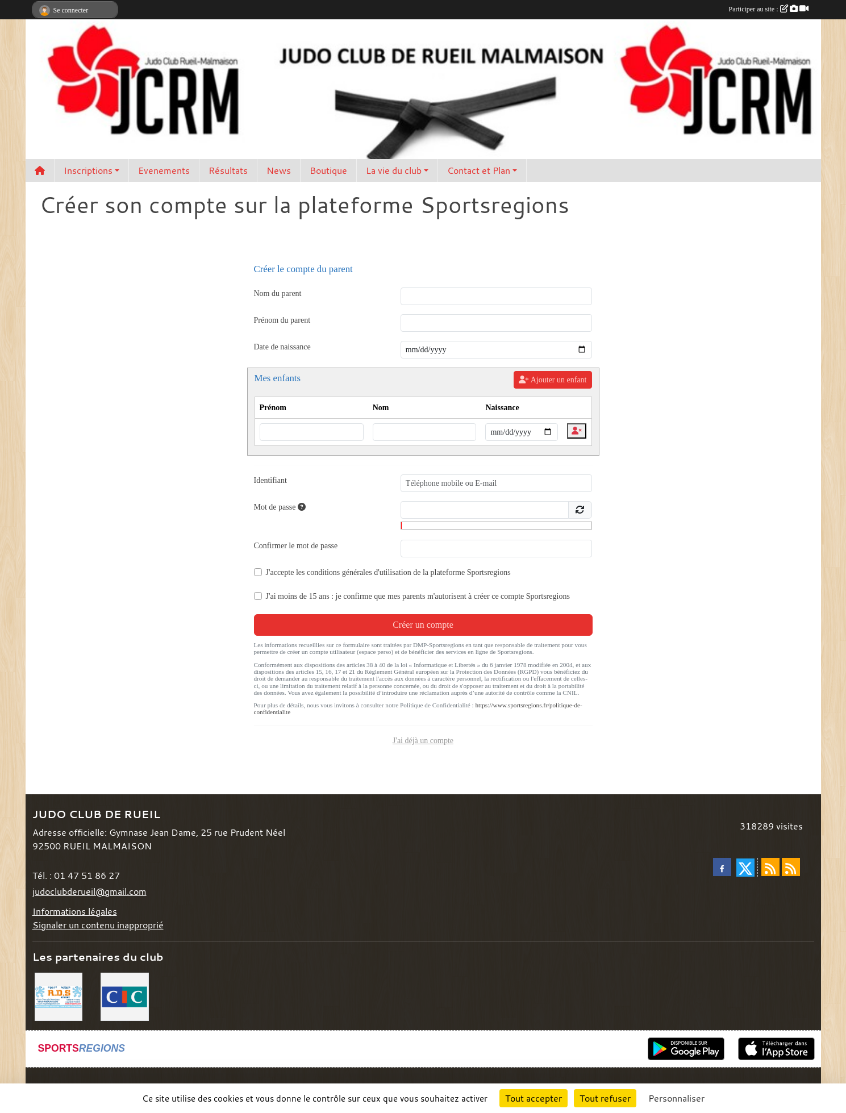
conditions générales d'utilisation (359, 572)
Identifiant (270, 480)
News (278, 170)
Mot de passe (280, 507)
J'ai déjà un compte (423, 740)
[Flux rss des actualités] (770, 867)
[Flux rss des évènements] (791, 867)
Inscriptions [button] (88, 170)
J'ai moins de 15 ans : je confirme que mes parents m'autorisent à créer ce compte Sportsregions (418, 596)
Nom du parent (278, 293)
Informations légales (74, 911)
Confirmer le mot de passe (296, 545)
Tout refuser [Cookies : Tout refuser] (605, 1098)
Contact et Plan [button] (478, 170)
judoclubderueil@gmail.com (89, 891)
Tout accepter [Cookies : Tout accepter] (533, 1098)
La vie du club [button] (394, 170)
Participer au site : (769, 9)
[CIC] (125, 995)
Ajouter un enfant (552, 380)
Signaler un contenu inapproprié (98, 925)
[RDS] (59, 995)
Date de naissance (282, 347)
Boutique (328, 170)
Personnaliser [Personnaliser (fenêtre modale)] (676, 1098)
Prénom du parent (282, 320)
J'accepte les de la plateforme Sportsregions (388, 572)
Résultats (228, 170)
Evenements (164, 170)
